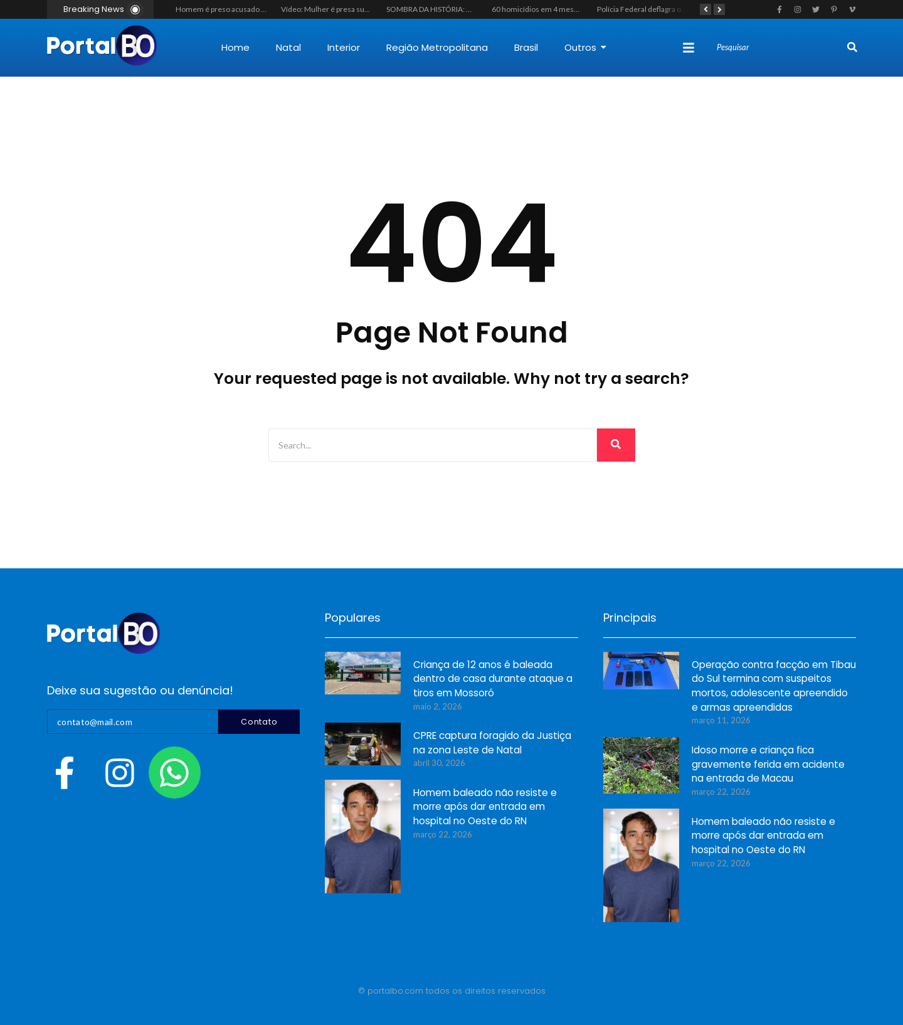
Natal (288, 47)
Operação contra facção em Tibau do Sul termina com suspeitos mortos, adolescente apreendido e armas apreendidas (774, 687)
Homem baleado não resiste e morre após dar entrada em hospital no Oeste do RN (485, 808)
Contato (259, 722)
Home (235, 47)
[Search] (780, 47)
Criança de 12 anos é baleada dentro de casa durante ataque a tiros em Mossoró (493, 680)
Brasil (526, 47)
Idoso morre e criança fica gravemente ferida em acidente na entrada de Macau (768, 765)
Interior (343, 47)
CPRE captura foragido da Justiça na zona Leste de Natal (492, 743)
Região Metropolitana (437, 47)
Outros (585, 47)
